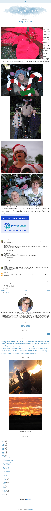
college (5, 345)
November (5, 478)
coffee (2, 345)
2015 (3, 448)
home (36, 346)
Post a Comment (5, 288)
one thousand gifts (32, 350)
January (5, 491)
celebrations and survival (8, 457)
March (4, 489)
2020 (3, 441)
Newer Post (3, 290)
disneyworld (12, 345)
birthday (17, 343)
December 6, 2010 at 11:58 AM (9, 269)
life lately (26, 348)
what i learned (15, 353)
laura (19, 348)
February (5, 490)
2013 (3, 451)
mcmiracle (43, 348)
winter (19, 353)
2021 (3, 440)
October (5, 479)
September (5, 480)
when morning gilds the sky (25, 431)
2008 (3, 494)
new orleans (22, 350)
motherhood (11, 350)
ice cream (45, 346)
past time (5, 475)
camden (28, 343)
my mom (18, 350)
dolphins (16, 345)
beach (48, 341)
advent (36, 341)
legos (22, 348)
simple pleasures (5, 351)
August (4, 482)
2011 (3, 453)
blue (24, 343)
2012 (3, 452)
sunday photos (33, 351)
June (4, 484)
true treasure (5, 474)
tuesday (48, 351)
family (36, 345)
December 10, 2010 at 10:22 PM (9, 286)
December (5, 456)
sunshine (38, 351)
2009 (3, 493)
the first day (5, 476)
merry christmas (6, 459)
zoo (30, 353)
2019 (3, 443)
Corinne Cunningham (7, 239)
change (42, 343)
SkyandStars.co (30, 509)
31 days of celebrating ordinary (23, 341)
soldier (10, 351)
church (49, 343)
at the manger (6, 468)
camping (32, 343)
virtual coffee (6, 353)
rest (41, 350)
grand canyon (25, 346)
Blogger (27, 504)
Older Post (48, 290)
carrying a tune (6, 467)
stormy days (20, 351)
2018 (3, 444)
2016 (3, 447)
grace (16, 346)
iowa (4, 348)
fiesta (40, 345)
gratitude (30, 346)
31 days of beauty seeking (8, 341)
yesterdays (26, 353)
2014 (3, 449)
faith (33, 345)
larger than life (6, 470)
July (4, 483)
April (4, 487)
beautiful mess (6, 343)
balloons (45, 341)
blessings (21, 343)
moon (6, 350)
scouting (48, 350)
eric (30, 345)
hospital (41, 346)
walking (10, 353)
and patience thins (6, 463)
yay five (22, 353)
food (49, 345)
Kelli (4, 266)
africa (39, 341)
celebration (37, 343)
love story (31, 348)
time (42, 351)
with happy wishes (6, 464)
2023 (3, 439)
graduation (20, 346)
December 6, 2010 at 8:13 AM (8, 242)
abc (33, 341)
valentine (2, 353)
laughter (15, 348)
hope (39, 346)
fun (14, 346)
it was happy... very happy (8, 462)
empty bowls (26, 345)
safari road (44, 350)
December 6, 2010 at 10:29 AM (9, 257)
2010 (3, 455)
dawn (8, 345)
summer (28, 351)
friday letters (4, 346)
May (4, 486)
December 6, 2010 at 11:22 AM (9, 263)
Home (26, 290)
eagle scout (21, 345)
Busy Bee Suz (6, 253)
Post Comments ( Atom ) (11, 292)
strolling (24, 351)
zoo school (33, 353)
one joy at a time (6, 471)
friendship (9, 346)
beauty (13, 343)
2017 (3, 445)
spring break (14, 351)
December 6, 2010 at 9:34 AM (8, 250)
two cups (5, 472)
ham (34, 346)
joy (6, 348)
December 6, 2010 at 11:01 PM (9, 276)
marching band (37, 348)
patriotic (38, 350)
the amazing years (25, 394)
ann (42, 341)
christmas (45, 343)
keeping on (10, 348)
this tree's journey (6, 466)
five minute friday (44, 345)
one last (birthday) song (8, 460)
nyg (26, 350)
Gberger (5, 272)
